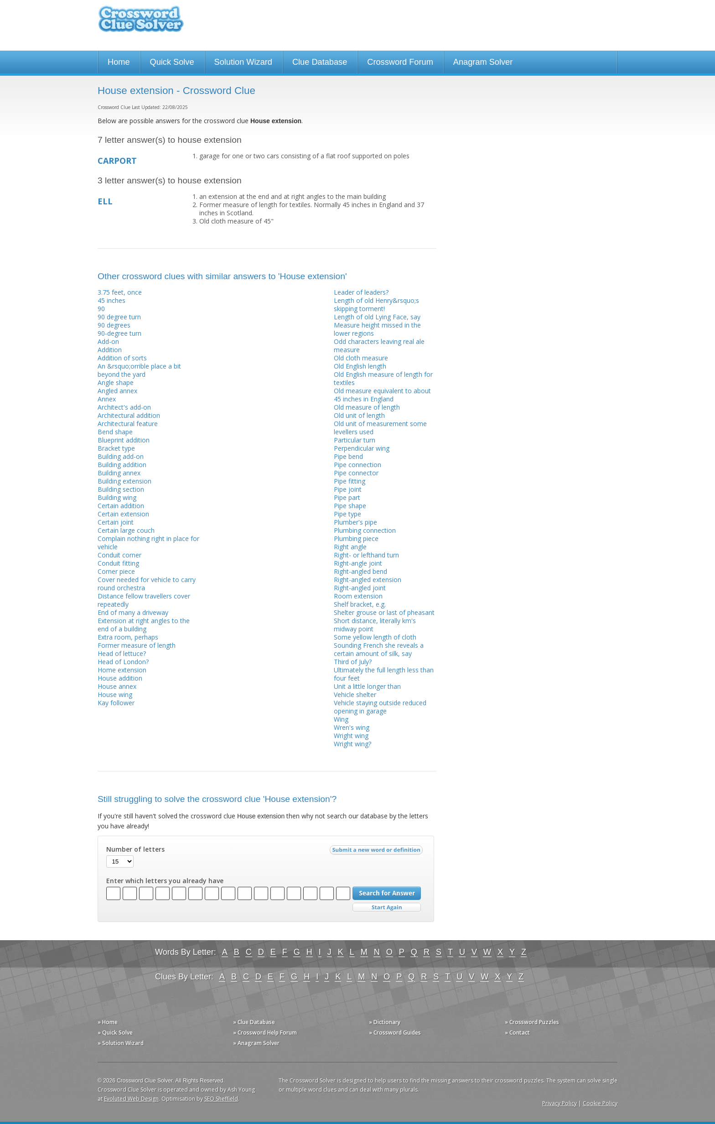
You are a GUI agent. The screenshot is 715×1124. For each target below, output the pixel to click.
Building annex (119, 472)
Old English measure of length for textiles (383, 378)
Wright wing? (352, 743)
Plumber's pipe (355, 522)
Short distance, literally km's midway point (375, 624)
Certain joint (116, 522)
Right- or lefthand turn (366, 555)
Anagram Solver (483, 62)
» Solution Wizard (121, 1043)
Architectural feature (128, 423)
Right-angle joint (358, 563)
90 (101, 308)
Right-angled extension (367, 579)
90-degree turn (119, 333)
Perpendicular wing (361, 448)
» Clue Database (254, 1022)
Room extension (358, 596)
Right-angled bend (360, 571)
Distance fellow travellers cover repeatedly (144, 600)
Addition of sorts (122, 358)
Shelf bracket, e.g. (360, 604)
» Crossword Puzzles (532, 1022)
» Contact (517, 1032)
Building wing (117, 497)
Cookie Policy (600, 1103)
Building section (121, 489)
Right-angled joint (360, 587)
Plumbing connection (365, 530)
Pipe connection (357, 464)
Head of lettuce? (122, 653)
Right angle (350, 546)
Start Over (386, 907)
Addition (110, 349)
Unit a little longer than (367, 686)
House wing (115, 694)
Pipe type (347, 514)
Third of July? (353, 661)
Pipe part (347, 497)
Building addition (122, 464)
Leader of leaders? (361, 292)
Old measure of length (367, 407)
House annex (117, 686)
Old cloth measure (361, 358)
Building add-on (121, 456)
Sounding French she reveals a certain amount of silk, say (379, 649)
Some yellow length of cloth (375, 637)
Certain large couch (126, 530)
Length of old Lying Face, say (377, 316)
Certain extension (123, 514)
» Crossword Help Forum (265, 1032)
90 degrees (114, 325)
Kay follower (116, 702)
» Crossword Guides (395, 1032)
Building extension (124, 481)
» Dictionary (384, 1022)
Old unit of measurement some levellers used (380, 427)
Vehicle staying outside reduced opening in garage (380, 706)
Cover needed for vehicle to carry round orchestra (147, 583)
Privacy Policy (559, 1103)
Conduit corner (119, 555)
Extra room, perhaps (128, 637)
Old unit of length (359, 415)
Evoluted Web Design (131, 1099)
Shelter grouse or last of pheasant (384, 612)
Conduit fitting (118, 563)
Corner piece (116, 571)
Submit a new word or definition (377, 852)
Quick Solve (172, 62)
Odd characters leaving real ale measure (379, 345)
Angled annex (117, 390)
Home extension (122, 670)
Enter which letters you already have (164, 881)
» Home (108, 1022)
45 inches (111, 300)
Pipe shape (350, 505)
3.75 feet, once (120, 292)
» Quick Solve (115, 1032)
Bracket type (116, 448)
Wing (341, 719)
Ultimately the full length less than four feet (384, 674)
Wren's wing (351, 727)
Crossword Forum (400, 62)
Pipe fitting (349, 481)
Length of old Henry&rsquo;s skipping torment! (376, 304)
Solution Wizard (243, 62)
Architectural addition (129, 415)
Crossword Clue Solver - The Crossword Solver (141, 23)
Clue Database (319, 62)
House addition (120, 678)
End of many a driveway (133, 612)
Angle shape (116, 382)
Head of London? (123, 661)
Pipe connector (356, 472)
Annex (107, 399)
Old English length (360, 366)
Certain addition (121, 505)
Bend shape (115, 431)
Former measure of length (137, 645)
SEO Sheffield (221, 1099)
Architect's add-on (124, 407)
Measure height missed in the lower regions (377, 329)
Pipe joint (348, 489)
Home (119, 62)
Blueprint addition (124, 440)
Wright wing (351, 735)
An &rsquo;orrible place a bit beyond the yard (139, 370)
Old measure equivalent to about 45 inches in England (382, 394)
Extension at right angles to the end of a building (144, 624)
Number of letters (135, 849)
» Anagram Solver (256, 1043)
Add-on (108, 341)
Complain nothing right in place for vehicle (148, 542)
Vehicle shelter (355, 694)
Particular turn (354, 440)
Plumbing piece (356, 538)
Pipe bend (348, 456)
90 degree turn (119, 316)
